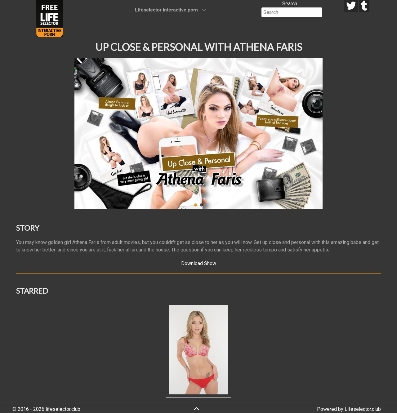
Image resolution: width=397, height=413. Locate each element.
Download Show (198, 263)
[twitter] (351, 6)
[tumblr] (364, 6)
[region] (198, 133)
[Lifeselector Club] (49, 18)
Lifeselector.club (363, 409)
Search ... (291, 4)
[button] (84, 133)
